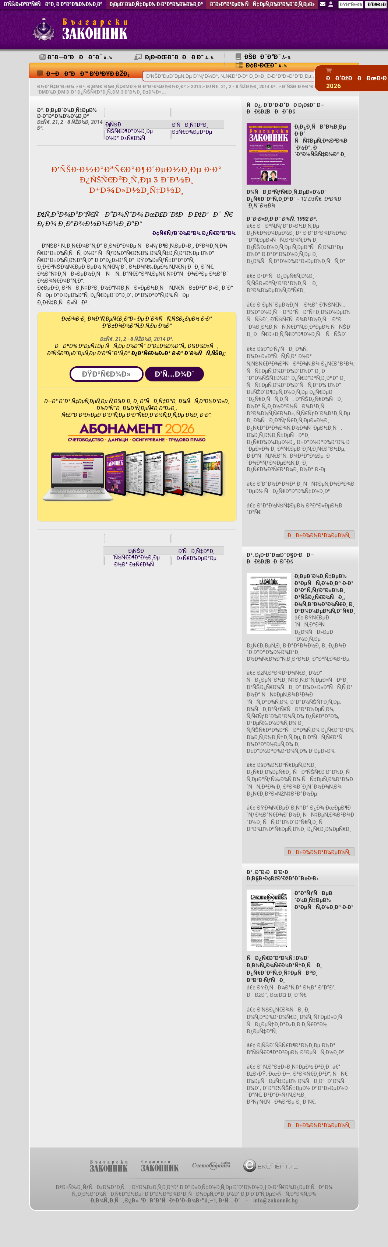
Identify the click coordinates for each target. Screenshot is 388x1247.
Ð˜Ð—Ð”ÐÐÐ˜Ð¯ (75, 57)
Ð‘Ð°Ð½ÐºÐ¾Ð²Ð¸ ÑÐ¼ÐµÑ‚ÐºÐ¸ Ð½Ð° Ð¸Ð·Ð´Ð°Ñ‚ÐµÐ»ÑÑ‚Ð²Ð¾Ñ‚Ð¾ (230, 1194)
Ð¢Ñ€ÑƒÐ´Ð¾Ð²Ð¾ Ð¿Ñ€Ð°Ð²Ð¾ (194, 233)
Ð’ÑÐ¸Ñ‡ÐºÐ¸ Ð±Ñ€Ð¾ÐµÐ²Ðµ (192, 128)
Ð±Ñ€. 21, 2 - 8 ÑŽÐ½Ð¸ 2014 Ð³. (241, 86)
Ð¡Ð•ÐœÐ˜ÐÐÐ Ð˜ (174, 57)
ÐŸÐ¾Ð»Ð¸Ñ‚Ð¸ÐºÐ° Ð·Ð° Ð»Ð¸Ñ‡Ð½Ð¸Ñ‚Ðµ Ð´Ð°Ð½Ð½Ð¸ (198, 1187)
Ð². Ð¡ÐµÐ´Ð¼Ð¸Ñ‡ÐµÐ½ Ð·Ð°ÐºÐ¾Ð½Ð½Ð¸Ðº (132, 86)
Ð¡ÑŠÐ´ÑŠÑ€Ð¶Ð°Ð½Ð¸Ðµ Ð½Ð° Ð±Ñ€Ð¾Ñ (129, 131)
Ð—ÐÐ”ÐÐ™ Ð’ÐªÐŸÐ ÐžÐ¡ (83, 73)
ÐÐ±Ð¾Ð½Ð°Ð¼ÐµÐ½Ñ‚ (319, 535)
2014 (196, 86)
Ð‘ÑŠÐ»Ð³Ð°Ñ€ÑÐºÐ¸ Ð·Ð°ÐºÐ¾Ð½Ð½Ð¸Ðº (53, 4)
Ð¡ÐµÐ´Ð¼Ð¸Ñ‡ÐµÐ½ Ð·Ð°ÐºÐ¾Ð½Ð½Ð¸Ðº (155, 4)
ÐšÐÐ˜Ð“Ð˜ (263, 56)
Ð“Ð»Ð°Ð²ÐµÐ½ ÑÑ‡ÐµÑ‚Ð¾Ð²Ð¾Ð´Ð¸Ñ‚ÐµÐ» (262, 4)
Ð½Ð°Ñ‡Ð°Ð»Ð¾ (55, 86)
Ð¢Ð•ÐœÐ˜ (261, 65)
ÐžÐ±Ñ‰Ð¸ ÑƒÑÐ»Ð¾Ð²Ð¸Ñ (92, 1187)
